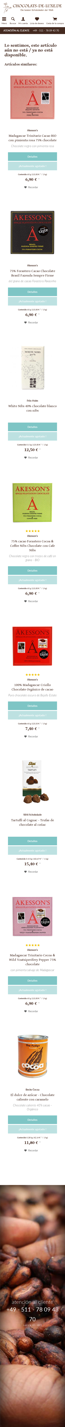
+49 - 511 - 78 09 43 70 (46, 30)
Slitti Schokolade (32, 814)
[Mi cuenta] (23, 21)
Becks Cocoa (32, 1089)
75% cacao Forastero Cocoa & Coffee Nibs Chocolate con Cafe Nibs (32, 545)
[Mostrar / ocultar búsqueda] (13, 21)
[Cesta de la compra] (55, 21)
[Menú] (4, 21)
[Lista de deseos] (37, 21)
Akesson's (32, 130)
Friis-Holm (32, 400)
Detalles (32, 156)
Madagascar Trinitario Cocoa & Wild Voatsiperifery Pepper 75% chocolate (32, 959)
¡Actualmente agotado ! (32, 166)
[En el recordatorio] (31, 187)
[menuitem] (4, 21)
